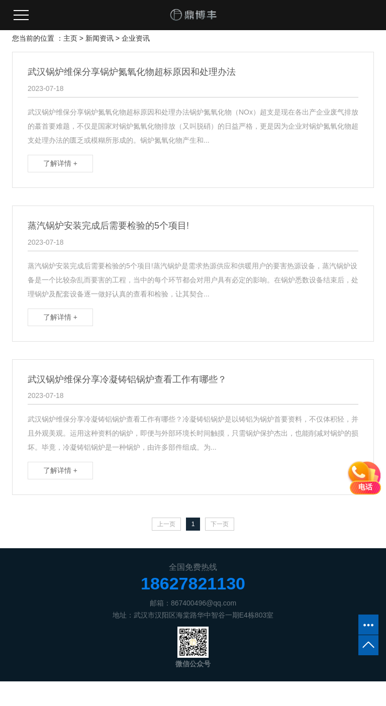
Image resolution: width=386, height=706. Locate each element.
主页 (70, 38)
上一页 (166, 524)
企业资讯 (136, 38)
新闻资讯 (99, 38)
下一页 (220, 524)
